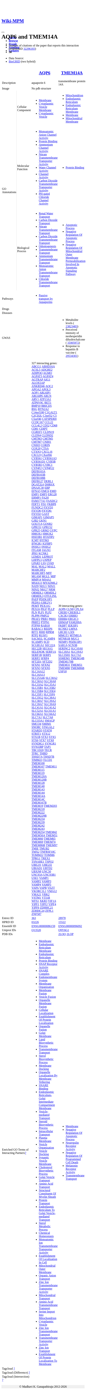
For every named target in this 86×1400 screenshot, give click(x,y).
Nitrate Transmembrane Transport (48, 230)
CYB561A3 (49, 458)
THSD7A (37, 756)
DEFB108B (38, 477)
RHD (42, 632)
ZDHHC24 (38, 910)
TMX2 (36, 851)
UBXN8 (36, 871)
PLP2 (48, 612)
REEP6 (48, 628)
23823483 (71, 326)
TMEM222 (38, 812)
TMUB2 (44, 848)
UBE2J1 (36, 864)
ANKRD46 (38, 386)
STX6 (35, 740)
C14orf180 (38, 412)
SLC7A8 (48, 717)
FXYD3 (48, 507)
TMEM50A (38, 835)
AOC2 (49, 386)
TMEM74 (50, 841)
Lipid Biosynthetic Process (46, 1042)
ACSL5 (36, 369)
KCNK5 (63, 628)
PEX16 (36, 609)
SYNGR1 (50, 743)
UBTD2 (47, 868)
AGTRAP (37, 379)
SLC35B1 (37, 687)
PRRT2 (36, 622)
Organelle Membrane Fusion (45, 1003)
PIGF (44, 609)
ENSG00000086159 (43, 926)
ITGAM (36, 550)
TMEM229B (39, 815)
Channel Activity (43, 176)
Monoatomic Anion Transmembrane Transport (48, 270)
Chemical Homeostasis (46, 1234)
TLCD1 (47, 759)
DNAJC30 (38, 487)
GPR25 (36, 530)
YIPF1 (35, 904)
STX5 (52, 737)
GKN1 (43, 520)
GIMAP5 (48, 517)
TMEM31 (64, 664)
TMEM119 (38, 773)
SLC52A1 (37, 710)
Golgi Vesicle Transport (46, 1179)
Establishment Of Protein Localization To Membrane (48, 1359)
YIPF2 (44, 904)
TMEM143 (38, 789)
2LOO (62, 934)
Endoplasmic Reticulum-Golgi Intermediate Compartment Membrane (47, 1100)
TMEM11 (51, 766)
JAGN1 (46, 550)
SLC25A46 (38, 678)
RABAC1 (37, 628)
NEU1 (43, 586)
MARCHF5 (38, 573)
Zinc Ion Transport (44, 1349)
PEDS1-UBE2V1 (42, 602)
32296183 (29, 48)
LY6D (50, 563)
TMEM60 (37, 838)
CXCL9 (36, 455)
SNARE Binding (43, 1087)
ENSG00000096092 (70, 926)
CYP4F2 (37, 468)
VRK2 (46, 894)
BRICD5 (46, 405)
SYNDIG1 (38, 743)
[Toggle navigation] (2, 32)
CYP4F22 (48, 468)
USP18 (62, 671)
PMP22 (44, 615)
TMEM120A (39, 776)
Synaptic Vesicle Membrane (45, 1161)
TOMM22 (38, 855)
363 (34, 918)
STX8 (50, 740)
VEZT (51, 887)
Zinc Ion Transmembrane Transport (48, 1331)
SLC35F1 (37, 694)
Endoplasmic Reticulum (73, 100)
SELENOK (38, 651)
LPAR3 (36, 563)
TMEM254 (38, 832)
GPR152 (47, 527)
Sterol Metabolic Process (45, 1226)
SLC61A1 (50, 710)
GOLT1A (37, 523)
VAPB (43, 887)
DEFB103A (38, 471)
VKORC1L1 (39, 891)
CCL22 (48, 422)
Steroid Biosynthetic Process (46, 1124)
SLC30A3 (37, 681)
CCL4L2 (37, 425)
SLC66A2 (50, 714)
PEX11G (45, 605)
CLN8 (70, 609)
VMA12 (52, 891)
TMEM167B (39, 802)
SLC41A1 (37, 707)
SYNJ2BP (37, 746)
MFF (49, 573)
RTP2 (35, 635)
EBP (47, 487)
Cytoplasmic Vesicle (46, 115)
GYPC (53, 530)
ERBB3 (73, 615)
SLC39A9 (50, 704)
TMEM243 (38, 828)
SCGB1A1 (38, 645)
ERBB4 (62, 618)
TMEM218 (38, 809)
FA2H (45, 497)
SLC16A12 (38, 671)
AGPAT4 (48, 376)
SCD (46, 641)
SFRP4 (45, 658)
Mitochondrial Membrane (74, 120)
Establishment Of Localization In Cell (48, 1259)
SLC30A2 (51, 678)
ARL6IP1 (45, 392)
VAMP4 (36, 884)
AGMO (47, 373)
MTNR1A (75, 635)
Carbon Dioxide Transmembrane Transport (48, 239)
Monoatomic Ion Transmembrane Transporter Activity (48, 1246)
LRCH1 (63, 632)
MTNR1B (64, 638)
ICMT (35, 540)
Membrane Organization (46, 985)
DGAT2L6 (38, 484)
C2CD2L (37, 415)
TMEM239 (38, 822)
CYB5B (51, 461)
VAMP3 (46, 881)
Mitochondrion (74, 95)
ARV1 (35, 399)
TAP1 (47, 746)
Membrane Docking (45, 1067)
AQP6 (44, 72)
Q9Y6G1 (63, 930)
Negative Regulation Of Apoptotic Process (74, 236)
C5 (55, 415)
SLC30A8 (50, 681)
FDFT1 (36, 504)
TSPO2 (49, 861)
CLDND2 (47, 435)
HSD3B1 (37, 537)
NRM (51, 589)
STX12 (46, 733)
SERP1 (47, 655)
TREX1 (45, 858)
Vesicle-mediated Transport (44, 1115)
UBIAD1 (37, 868)
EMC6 (45, 491)
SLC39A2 (50, 700)
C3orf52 (47, 415)
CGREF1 (37, 432)
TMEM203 (50, 805)
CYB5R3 (37, 464)
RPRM (50, 632)
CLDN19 (48, 432)
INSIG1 (36, 546)
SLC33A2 (37, 684)
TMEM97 (51, 845)
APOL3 (46, 389)
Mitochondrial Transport (47, 1297)
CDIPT (43, 428)
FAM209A (75, 622)
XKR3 (43, 900)
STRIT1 (36, 733)
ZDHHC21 (46, 907)
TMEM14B (77, 658)
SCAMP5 (37, 641)
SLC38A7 (37, 700)
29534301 (71, 355)
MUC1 (75, 638)
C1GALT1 (51, 412)
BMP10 (36, 405)
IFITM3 (44, 540)
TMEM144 (38, 792)
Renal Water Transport (46, 215)
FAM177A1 (39, 500)
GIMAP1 (37, 517)
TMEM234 (38, 819)
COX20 (36, 448)
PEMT (35, 605)
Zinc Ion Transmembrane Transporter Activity (48, 1286)
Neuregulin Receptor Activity (72, 1146)
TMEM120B (39, 779)
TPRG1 (36, 858)
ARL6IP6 (37, 396)
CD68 (53, 425)
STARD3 (37, 730)
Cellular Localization (46, 1011)
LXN (71, 632)
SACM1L (37, 638)
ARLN (47, 396)
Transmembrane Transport (48, 251)
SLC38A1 (50, 697)
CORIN (45, 445)
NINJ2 (35, 589)
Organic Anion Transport (47, 1277)
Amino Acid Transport (46, 1185)
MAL (35, 566)
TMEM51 (51, 835)
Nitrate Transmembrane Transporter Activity (48, 159)
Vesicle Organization (46, 1146)
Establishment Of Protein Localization (47, 1020)
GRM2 (45, 530)
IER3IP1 (73, 625)
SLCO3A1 (38, 720)
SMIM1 (46, 723)
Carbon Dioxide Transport (48, 221)
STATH (47, 730)
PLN (34, 612)
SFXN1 (36, 664)
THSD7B (48, 756)
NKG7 (44, 589)
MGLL (46, 576)
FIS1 (43, 504)
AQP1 (35, 392)
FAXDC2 (51, 500)
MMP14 (36, 579)
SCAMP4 (49, 638)
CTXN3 (36, 451)
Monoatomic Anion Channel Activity (47, 135)
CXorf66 (47, 455)
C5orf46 (36, 418)
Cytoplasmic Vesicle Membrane (46, 107)
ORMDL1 (38, 592)
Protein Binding (48, 141)
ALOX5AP (38, 382)
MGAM (36, 576)
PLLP (51, 609)
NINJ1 (51, 586)
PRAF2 (36, 618)
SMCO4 (36, 723)
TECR (48, 750)
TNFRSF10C (48, 851)
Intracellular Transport (46, 1133)
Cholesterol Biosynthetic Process (46, 1170)
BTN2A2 (43, 409)
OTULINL (50, 596)
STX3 (44, 737)
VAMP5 (46, 884)
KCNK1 (43, 553)
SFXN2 (45, 664)
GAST (45, 514)
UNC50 (46, 871)
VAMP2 (36, 881)
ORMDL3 (38, 596)
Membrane (45, 100)
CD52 (46, 425)
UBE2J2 (47, 864)
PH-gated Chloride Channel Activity (44, 198)
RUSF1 (43, 635)
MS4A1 (46, 579)
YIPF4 (52, 904)
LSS (43, 563)
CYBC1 (47, 464)
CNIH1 (47, 441)
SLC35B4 (37, 691)
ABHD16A (48, 366)
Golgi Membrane (45, 1034)
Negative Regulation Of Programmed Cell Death (74, 1157)
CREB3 (62, 612)
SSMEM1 (64, 658)
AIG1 (47, 379)
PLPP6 (36, 615)
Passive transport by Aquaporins (46, 299)
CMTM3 (37, 438)
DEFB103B (38, 474)
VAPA (35, 887)
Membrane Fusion (45, 992)
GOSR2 (47, 523)
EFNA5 (36, 491)
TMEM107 (38, 766)
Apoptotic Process (71, 226)
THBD (44, 753)
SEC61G (47, 648)
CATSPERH (49, 418)
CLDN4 (36, 435)
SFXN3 (36, 668)
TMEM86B (38, 845)
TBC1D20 (38, 750)
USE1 (35, 878)
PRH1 (52, 618)
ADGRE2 (46, 369)
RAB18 (45, 625)
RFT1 (35, 632)
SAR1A (62, 645)
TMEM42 (51, 832)
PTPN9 (36, 625)
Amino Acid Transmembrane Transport (48, 1305)
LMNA (73, 628)
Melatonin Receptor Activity (72, 1169)
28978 (62, 918)
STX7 (42, 740)
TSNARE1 (38, 861)
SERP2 (36, 658)
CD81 (35, 428)
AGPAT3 (37, 376)
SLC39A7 (37, 704)
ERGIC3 (73, 618)
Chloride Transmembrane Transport (48, 282)
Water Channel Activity (47, 169)
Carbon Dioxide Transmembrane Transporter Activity (48, 185)
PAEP (35, 599)
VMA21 (36, 894)
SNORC (36, 727)
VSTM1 (36, 897)
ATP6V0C (38, 402)
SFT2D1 (37, 661)
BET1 (47, 402)
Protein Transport (44, 1202)
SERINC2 (64, 648)
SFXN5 (45, 668)
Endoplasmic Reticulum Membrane (73, 108)
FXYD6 (36, 510)
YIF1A (52, 900)
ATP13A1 (45, 399)
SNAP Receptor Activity (48, 965)
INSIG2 (46, 546)
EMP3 (43, 494)
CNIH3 (36, 445)
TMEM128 (38, 782)
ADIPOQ (37, 373)
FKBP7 (62, 625)
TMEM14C (38, 799)
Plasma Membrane (45, 1139)
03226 (35, 922)
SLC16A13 (38, 674)
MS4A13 (37, 582)
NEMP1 (63, 641)
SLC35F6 (49, 694)
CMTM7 (37, 441)
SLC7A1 (37, 717)
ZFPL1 (49, 910)
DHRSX (49, 484)
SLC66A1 (37, 714)
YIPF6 (35, 907)
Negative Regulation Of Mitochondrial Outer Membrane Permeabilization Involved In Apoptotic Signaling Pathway (75, 259)
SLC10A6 (77, 648)
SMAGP (50, 720)
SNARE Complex (44, 972)
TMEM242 (38, 825)
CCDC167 (38, 422)
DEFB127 (37, 481)
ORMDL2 (50, 592)
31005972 (73, 342)
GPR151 (37, 527)
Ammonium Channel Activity (46, 148)
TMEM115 (38, 769)
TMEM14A (72, 72)
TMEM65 (50, 838)
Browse (13, 40)
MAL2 (43, 566)
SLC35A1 (50, 684)
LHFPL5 (37, 559)
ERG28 (52, 494)
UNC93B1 (49, 874)
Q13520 (36, 930)
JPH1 (35, 553)
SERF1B (37, 655)
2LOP (70, 934)
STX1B (36, 737)
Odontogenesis (47, 246)
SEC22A (50, 645)
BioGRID (14, 61)
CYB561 (37, 458)
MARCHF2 (38, 569)
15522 (62, 922)
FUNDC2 (37, 507)
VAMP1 (44, 878)
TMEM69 (37, 841)
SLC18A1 (64, 651)
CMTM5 (48, 438)
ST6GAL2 (48, 727)
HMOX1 (37, 533)
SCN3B (72, 645)
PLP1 (41, 612)
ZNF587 (36, 914)
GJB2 (35, 520)
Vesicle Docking (44, 1152)
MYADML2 (50, 582)
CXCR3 (63, 615)
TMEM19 (37, 805)
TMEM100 (38, 763)
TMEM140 (38, 786)
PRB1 (44, 618)
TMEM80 (64, 668)
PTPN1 (45, 622)
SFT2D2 (47, 661)
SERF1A (51, 651)
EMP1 (35, 494)
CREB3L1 (74, 612)
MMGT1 (63, 635)
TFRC (35, 753)
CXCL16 (47, 451)
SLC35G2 (37, 697)
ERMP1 (36, 497)
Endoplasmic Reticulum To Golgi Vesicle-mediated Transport (47, 1213)
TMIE (35, 848)
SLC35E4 (49, 691)
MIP (53, 576)
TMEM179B (65, 661)
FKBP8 (51, 504)
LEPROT (47, 556)
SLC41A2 (50, 707)
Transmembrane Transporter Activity (48, 1341)
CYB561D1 (38, 461)
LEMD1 (36, 556)
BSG (34, 409)
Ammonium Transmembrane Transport (48, 259)
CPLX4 (78, 609)
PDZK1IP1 (45, 599)
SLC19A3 (77, 651)
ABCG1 (36, 366)
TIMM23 (37, 759)
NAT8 (35, 586)
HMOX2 (48, 533)
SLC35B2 (50, 687)
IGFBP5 (47, 543)
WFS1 (35, 900)
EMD (53, 491)
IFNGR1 (37, 543)
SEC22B (37, 648)
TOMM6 (49, 855)
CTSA (45, 448)
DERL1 (48, 481)
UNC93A (37, 874)
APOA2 (36, 389)
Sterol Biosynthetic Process (46, 1059)
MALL (51, 566)
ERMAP (63, 622)
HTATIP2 (48, 537)
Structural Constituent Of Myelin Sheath (47, 1193)
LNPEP (47, 559)
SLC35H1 (64, 655)
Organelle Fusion (44, 1028)
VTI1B (46, 897)
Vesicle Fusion (47, 996)
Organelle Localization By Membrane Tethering (48, 1077)
